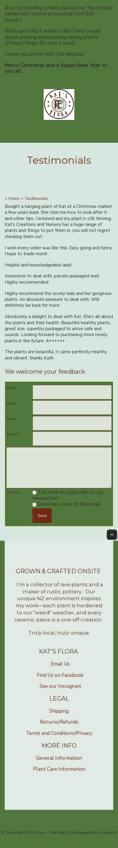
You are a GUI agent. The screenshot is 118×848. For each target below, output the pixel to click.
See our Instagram (60, 692)
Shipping (59, 717)
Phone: (11, 419)
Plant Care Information (59, 775)
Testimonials (36, 198)
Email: (11, 403)
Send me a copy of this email (66, 510)
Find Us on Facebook (60, 681)
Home (14, 198)
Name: (11, 388)
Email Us (60, 670)
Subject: (12, 434)
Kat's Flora (35, 838)
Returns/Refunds (59, 728)
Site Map (57, 838)
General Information (59, 764)
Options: (13, 498)
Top (112, 541)
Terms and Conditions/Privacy (59, 739)
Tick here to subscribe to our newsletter (67, 501)
